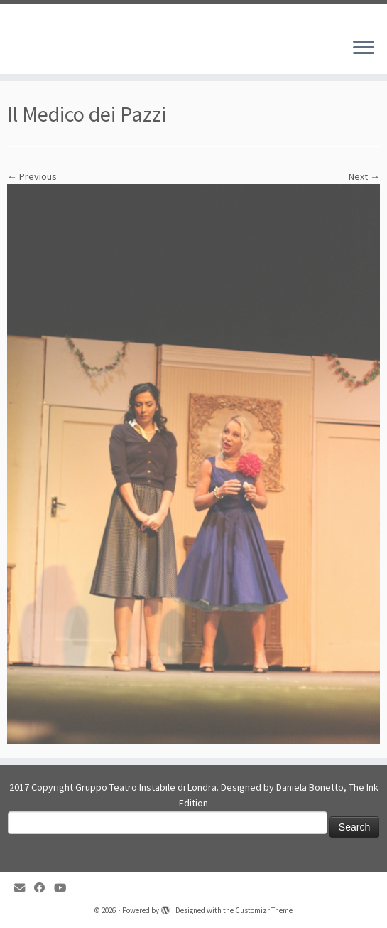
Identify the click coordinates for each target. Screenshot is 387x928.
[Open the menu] (363, 48)
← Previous (32, 176)
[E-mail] (24, 887)
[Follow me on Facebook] (44, 887)
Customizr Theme (264, 910)
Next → (364, 176)
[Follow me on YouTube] (64, 887)
